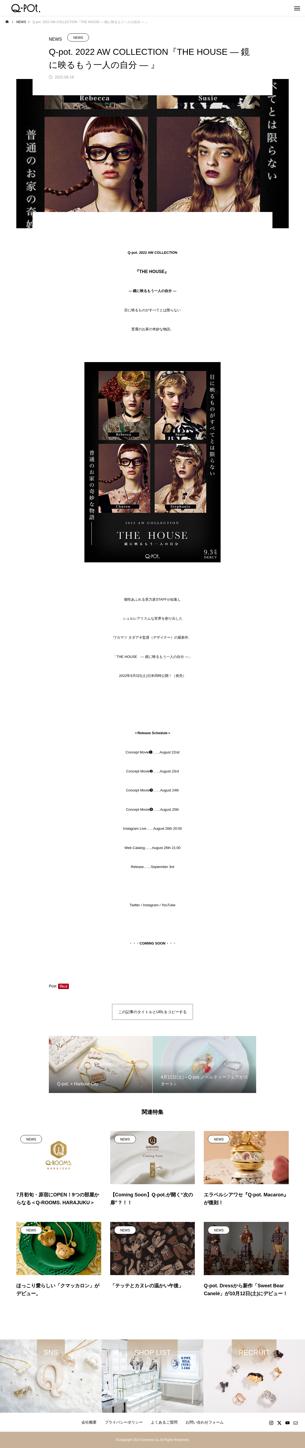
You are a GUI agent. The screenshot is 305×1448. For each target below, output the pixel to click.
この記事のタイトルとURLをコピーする (152, 1012)
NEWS (78, 38)
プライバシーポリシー (124, 1422)
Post (52, 986)
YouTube (168, 905)
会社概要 (89, 1422)
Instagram (151, 905)
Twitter (135, 905)
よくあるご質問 (164, 1422)
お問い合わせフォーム (205, 1422)
